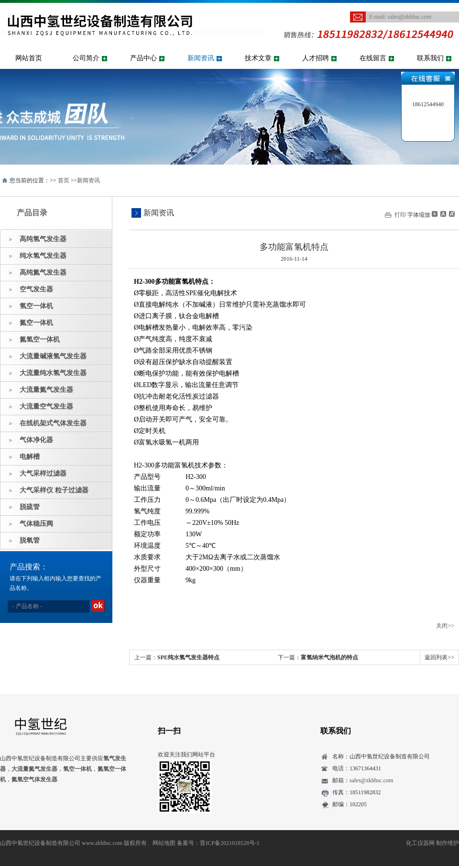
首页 (63, 180)
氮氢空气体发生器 (34, 779)
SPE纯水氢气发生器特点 (188, 657)
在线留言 (373, 58)
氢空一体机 (77, 769)
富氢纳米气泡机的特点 (329, 657)
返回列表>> (439, 657)
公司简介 (86, 58)
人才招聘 (315, 58)
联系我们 (430, 58)
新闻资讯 (200, 58)
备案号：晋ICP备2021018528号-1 (218, 843)
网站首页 (28, 58)
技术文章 (258, 58)
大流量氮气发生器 (34, 769)
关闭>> (445, 625)
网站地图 (164, 843)
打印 (400, 214)
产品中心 (143, 58)
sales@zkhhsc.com (409, 16)
